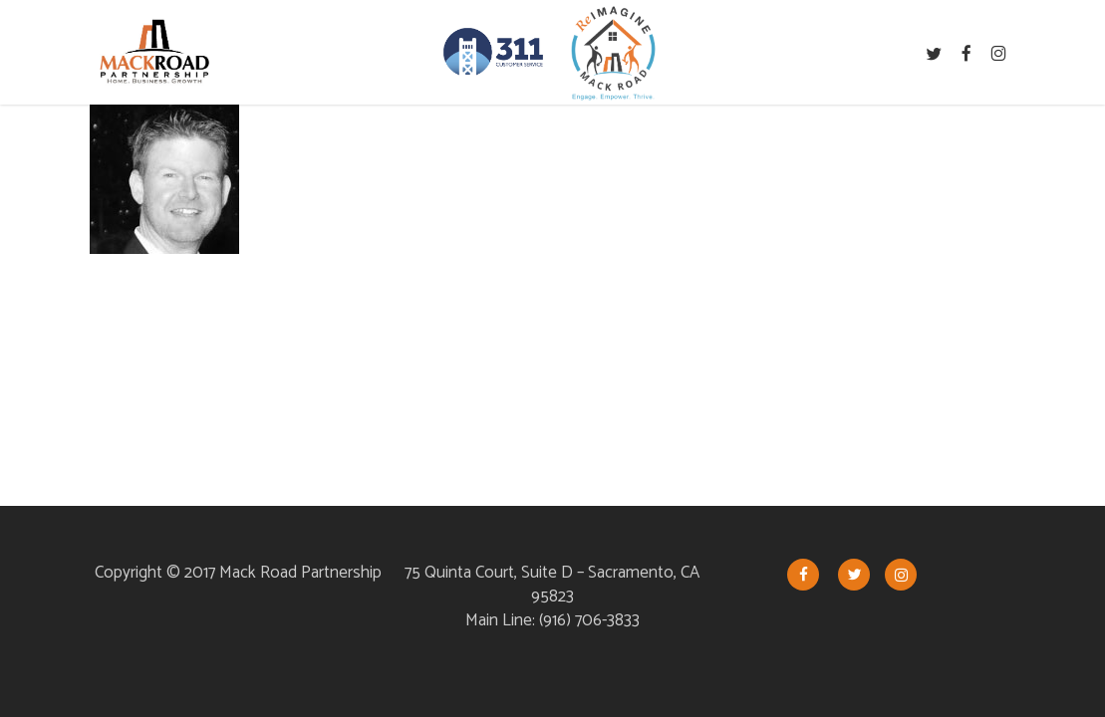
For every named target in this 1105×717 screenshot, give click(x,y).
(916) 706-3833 (589, 620)
